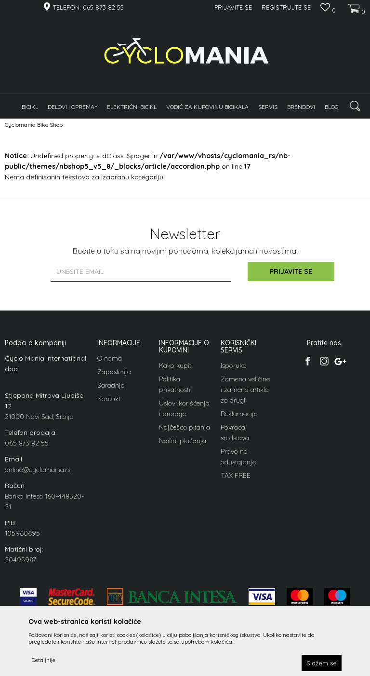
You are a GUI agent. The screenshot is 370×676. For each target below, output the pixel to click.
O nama (109, 358)
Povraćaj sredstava (235, 432)
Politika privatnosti (174, 384)
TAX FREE (236, 475)
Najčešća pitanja (184, 427)
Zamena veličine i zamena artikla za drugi (245, 390)
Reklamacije (239, 413)
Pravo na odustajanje (238, 456)
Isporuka (234, 365)
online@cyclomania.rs (37, 469)
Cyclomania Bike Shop (34, 124)
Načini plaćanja (182, 440)
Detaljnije (43, 659)
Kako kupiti (176, 365)
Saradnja (111, 385)
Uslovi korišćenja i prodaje (184, 408)
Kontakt (108, 398)
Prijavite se (291, 271)
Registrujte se (286, 7)
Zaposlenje (114, 371)
